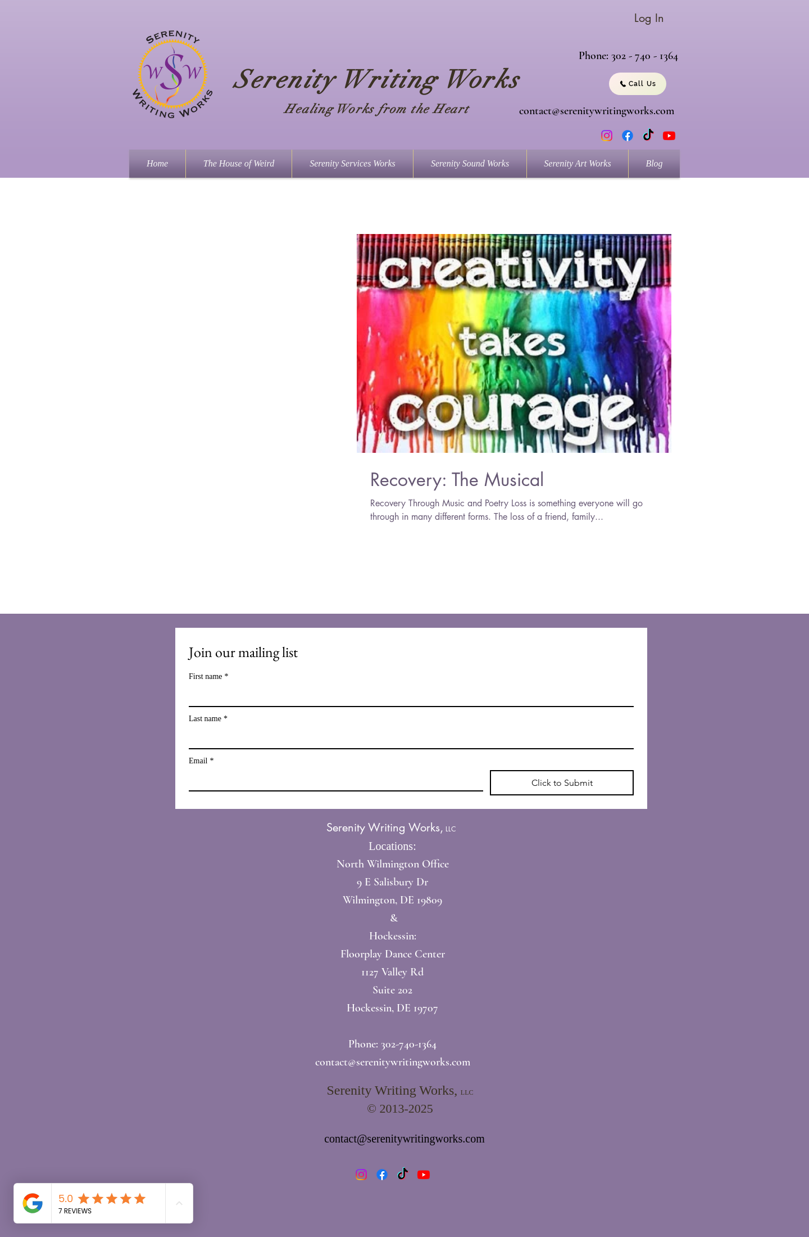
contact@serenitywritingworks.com (596, 111)
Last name (208, 718)
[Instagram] (606, 135)
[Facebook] (627, 135)
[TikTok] (648, 135)
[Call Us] (637, 84)
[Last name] (408, 738)
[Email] (332, 780)
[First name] (408, 696)
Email (201, 761)
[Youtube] (669, 135)
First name (209, 676)
